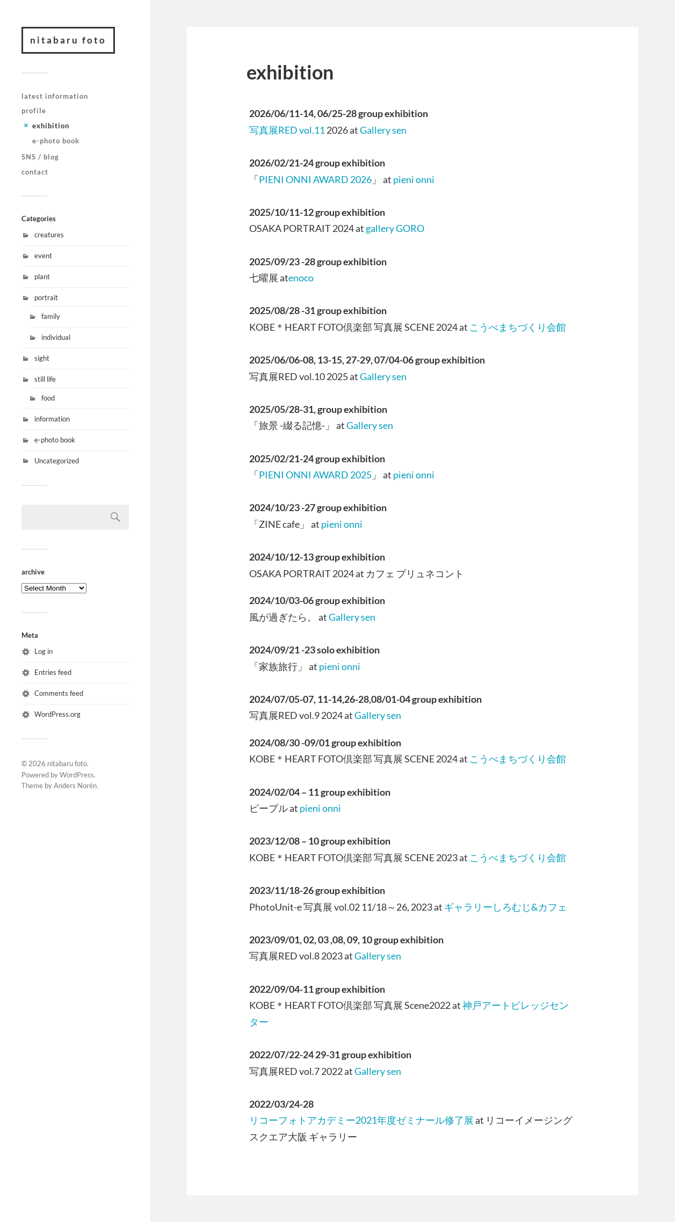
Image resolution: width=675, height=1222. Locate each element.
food (48, 398)
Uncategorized (56, 460)
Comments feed (58, 693)
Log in (43, 651)
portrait (46, 297)
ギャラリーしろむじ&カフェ (505, 907)
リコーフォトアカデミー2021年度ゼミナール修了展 (362, 1120)
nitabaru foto (68, 40)
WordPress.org (57, 714)
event (43, 255)
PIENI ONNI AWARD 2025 (315, 475)
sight (41, 358)
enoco (301, 277)
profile (33, 110)
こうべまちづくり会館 (517, 327)
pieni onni (413, 179)
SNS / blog (40, 156)
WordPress (77, 774)
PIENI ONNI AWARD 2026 (315, 179)
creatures (49, 234)
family (50, 316)
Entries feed (52, 672)
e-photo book (55, 140)
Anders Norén (75, 785)
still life (45, 379)
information (52, 418)
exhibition (50, 125)
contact (34, 172)
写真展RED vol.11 (287, 130)
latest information (54, 96)
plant (42, 276)
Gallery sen (383, 130)
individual (55, 337)
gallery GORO (395, 228)
